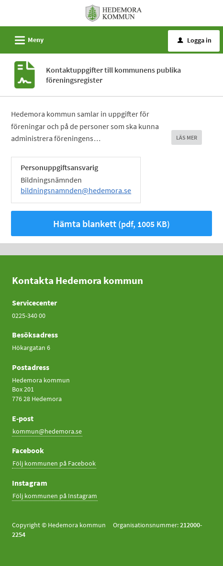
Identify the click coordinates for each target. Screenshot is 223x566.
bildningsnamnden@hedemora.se (76, 190)
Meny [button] (26, 38)
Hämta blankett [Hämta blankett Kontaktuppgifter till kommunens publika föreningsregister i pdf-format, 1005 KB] (111, 223)
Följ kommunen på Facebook (54, 463)
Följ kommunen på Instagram (54, 495)
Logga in (195, 40)
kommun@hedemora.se (47, 431)
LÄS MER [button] (186, 137)
